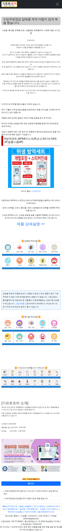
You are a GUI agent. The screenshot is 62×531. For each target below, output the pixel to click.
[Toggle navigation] (57, 4)
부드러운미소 (52, 509)
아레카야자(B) (30, 512)
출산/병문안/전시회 (46, 512)
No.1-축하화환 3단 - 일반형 (14, 509)
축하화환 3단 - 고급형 (36, 509)
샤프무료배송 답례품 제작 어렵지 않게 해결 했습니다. (26, 498)
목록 (31, 483)
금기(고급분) (39, 506)
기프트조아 (36, 191)
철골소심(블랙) (25, 506)
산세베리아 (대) (52, 506)
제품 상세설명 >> (31, 223)
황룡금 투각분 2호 (9, 506)
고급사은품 (19, 303)
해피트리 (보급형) (15, 512)
